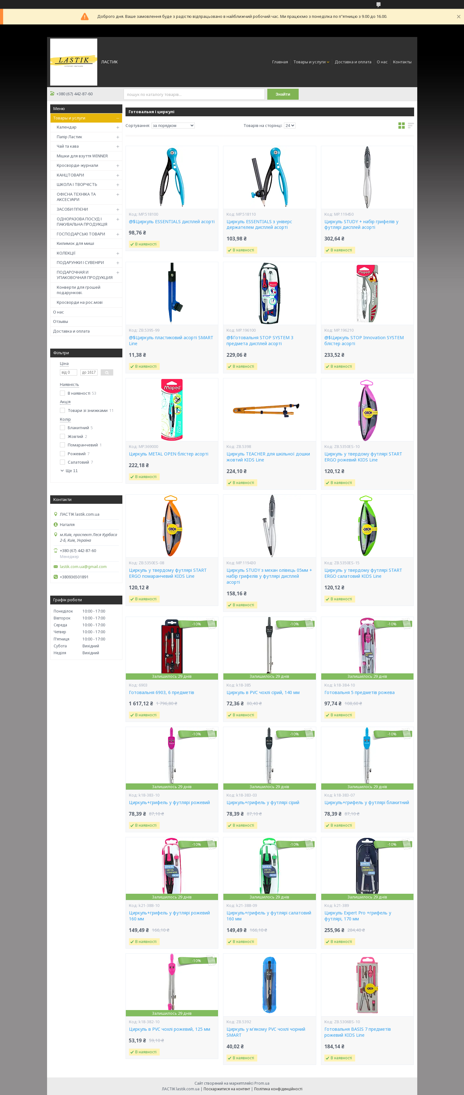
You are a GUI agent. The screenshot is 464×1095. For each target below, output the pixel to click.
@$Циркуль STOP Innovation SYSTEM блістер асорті (364, 340)
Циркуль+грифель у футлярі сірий (263, 802)
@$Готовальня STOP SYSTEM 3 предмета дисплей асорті (260, 340)
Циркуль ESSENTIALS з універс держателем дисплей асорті (259, 224)
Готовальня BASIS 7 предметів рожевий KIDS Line (357, 1032)
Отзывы (60, 321)
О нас (382, 62)
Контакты (402, 62)
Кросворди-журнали (77, 165)
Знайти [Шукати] (283, 94)
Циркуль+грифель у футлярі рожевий (169, 802)
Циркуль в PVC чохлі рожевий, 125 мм (169, 1029)
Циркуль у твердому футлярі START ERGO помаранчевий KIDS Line (168, 573)
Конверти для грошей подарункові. (78, 290)
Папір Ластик (69, 137)
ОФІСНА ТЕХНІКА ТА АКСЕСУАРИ (76, 197)
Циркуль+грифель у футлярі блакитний (366, 802)
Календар (67, 127)
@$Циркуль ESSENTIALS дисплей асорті (172, 221)
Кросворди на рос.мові (80, 302)
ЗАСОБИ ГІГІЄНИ (72, 209)
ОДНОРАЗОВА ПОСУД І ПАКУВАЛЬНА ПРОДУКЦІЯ (82, 221)
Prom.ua (261, 1083)
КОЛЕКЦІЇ (66, 253)
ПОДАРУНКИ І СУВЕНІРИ (80, 262)
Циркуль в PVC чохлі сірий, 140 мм (263, 692)
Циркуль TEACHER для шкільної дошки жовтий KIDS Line (268, 457)
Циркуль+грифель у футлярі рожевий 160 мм (169, 916)
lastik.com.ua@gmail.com (83, 566)
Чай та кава (68, 146)
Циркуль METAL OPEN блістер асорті (168, 454)
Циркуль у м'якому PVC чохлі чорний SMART (266, 1032)
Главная (280, 62)
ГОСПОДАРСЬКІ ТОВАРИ (81, 234)
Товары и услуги (309, 62)
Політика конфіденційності (278, 1089)
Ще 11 (72, 470)
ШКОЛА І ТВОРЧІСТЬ (77, 184)
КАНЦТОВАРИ (70, 175)
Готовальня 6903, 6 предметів (161, 692)
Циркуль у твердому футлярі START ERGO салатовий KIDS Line (363, 573)
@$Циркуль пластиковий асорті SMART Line (171, 340)
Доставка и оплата (353, 62)
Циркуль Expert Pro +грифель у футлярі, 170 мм (357, 916)
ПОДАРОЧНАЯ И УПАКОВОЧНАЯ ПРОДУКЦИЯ (85, 275)
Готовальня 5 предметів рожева (359, 692)
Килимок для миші (75, 243)
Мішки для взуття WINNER (82, 156)
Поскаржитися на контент (227, 1089)
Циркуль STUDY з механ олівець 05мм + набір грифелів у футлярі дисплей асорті (269, 576)
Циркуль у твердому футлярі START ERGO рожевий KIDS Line (363, 457)
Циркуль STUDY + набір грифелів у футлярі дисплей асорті (361, 224)
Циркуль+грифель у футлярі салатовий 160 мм (269, 916)
